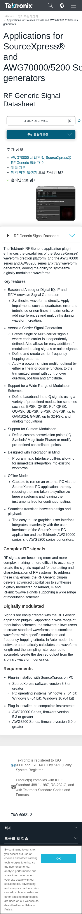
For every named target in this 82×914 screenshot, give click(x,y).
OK (58, 858)
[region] (41, 879)
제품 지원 (18, 167)
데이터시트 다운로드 (36, 120)
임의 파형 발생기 (24, 172)
